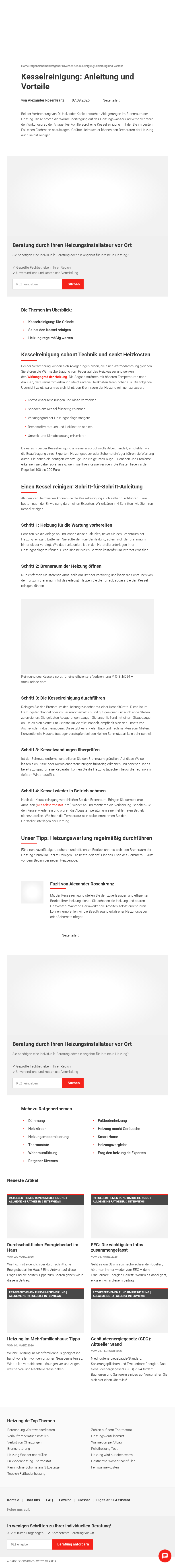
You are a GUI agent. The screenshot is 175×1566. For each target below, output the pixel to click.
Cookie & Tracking (93, 1537)
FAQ (50, 1500)
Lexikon (65, 1500)
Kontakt (13, 1500)
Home (25, 66)
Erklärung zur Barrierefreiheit (132, 1537)
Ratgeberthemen (39, 66)
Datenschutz (39, 1537)
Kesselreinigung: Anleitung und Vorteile (98, 66)
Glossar (84, 1500)
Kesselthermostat (50, 805)
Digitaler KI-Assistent (113, 1500)
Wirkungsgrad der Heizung (47, 377)
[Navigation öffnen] (163, 8)
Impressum (16, 1537)
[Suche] (156, 8)
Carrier (50, 1561)
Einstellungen (64, 1537)
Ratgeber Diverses (62, 66)
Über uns (33, 1500)
